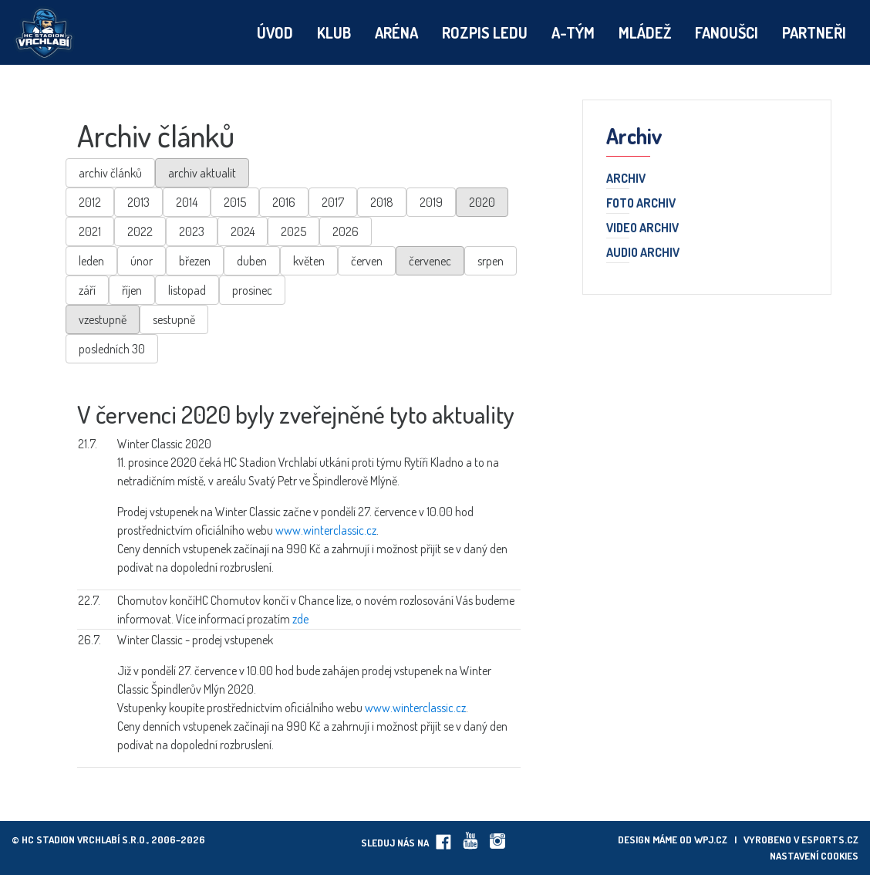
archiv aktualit (202, 173)
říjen (132, 290)
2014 (186, 202)
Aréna (396, 32)
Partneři (814, 32)
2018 (381, 202)
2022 (140, 231)
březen (195, 261)
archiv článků (110, 173)
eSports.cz (829, 839)
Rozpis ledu (485, 32)
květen (309, 261)
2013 (138, 202)
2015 (235, 202)
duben (252, 261)
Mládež (645, 32)
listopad (187, 290)
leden (91, 261)
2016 (283, 202)
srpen (490, 261)
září (87, 290)
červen (367, 261)
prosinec (252, 290)
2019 (431, 202)
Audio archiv (642, 253)
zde (300, 619)
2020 (482, 202)
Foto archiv (641, 204)
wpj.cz (710, 839)
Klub (334, 32)
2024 (243, 231)
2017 (333, 202)
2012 (90, 202)
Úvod (275, 32)
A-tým (573, 32)
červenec (430, 261)
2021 (90, 231)
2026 (345, 231)
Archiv (626, 179)
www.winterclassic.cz (325, 530)
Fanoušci (726, 32)
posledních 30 (112, 348)
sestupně (174, 319)
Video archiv (642, 228)
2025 (293, 231)
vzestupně (102, 319)
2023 (191, 231)
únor (141, 261)
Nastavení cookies (814, 856)
